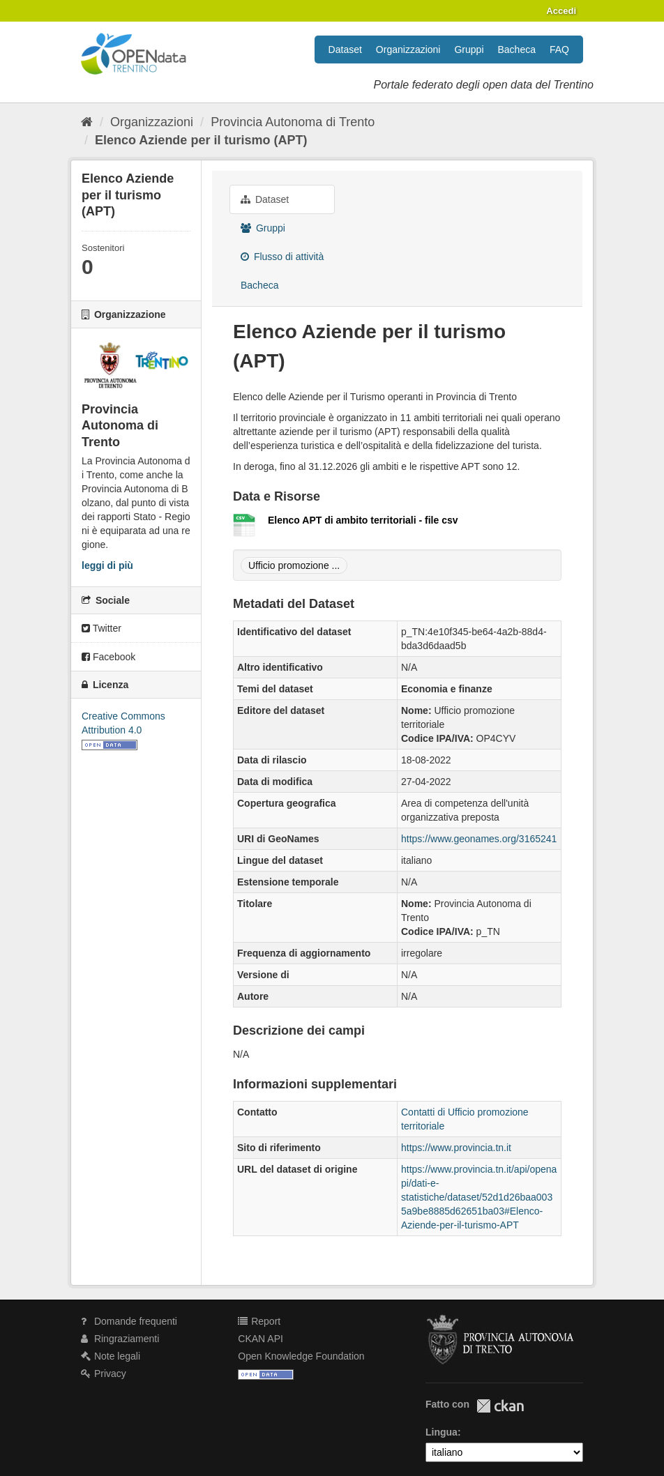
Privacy (103, 1373)
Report (259, 1321)
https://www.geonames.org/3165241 (479, 838)
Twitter (101, 628)
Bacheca (517, 49)
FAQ (559, 49)
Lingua (441, 1432)
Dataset (345, 49)
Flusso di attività (282, 256)
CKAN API (260, 1338)
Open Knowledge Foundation (301, 1356)
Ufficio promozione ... (294, 565)
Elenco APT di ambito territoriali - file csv (363, 520)
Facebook (108, 656)
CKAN (500, 1406)
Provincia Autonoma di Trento (293, 122)
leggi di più (107, 565)
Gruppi (468, 49)
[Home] (87, 122)
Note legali (110, 1356)
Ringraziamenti (120, 1338)
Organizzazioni (408, 49)
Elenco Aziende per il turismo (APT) (201, 140)
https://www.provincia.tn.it (456, 1147)
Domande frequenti (129, 1321)
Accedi (561, 11)
